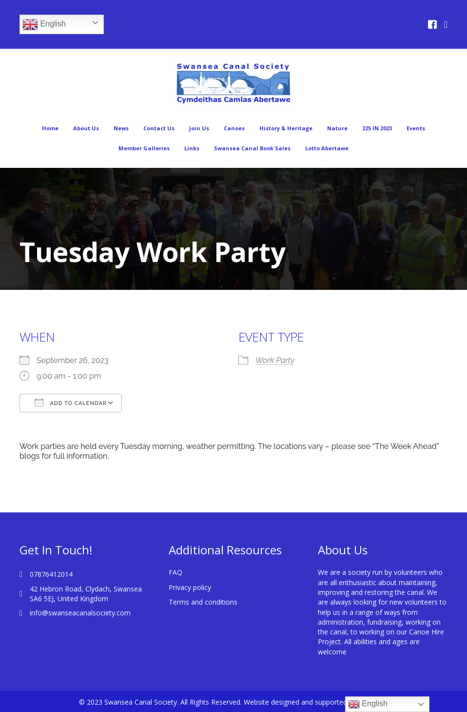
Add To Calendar (71, 402)
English (44, 24)
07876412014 (51, 574)
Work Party (274, 360)
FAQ (175, 572)
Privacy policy (190, 587)
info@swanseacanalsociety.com (80, 612)
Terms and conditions (203, 602)
